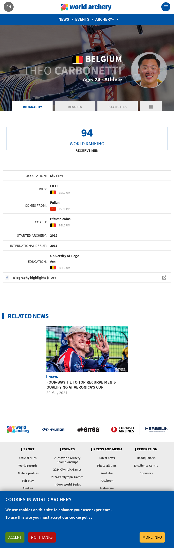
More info (152, 537)
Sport (28, 449)
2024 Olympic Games (67, 469)
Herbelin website (156, 429)
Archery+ (104, 19)
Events (82, 19)
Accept (15, 537)
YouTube (107, 473)
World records (27, 466)
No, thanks (42, 537)
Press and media (107, 449)
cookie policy (80, 517)
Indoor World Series (67, 484)
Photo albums (106, 466)
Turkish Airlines (122, 429)
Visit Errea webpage (88, 429)
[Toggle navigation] (165, 6)
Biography (32, 106)
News (63, 19)
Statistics (118, 106)
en (8, 6)
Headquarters (146, 458)
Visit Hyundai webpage (53, 429)
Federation (147, 449)
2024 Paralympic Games (67, 477)
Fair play (28, 481)
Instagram (107, 488)
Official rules (27, 458)
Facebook (106, 481)
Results (75, 106)
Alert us (28, 488)
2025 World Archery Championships (67, 460)
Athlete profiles (28, 473)
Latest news (107, 458)
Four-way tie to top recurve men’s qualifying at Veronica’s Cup (81, 384)
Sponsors (146, 473)
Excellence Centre (146, 466)
